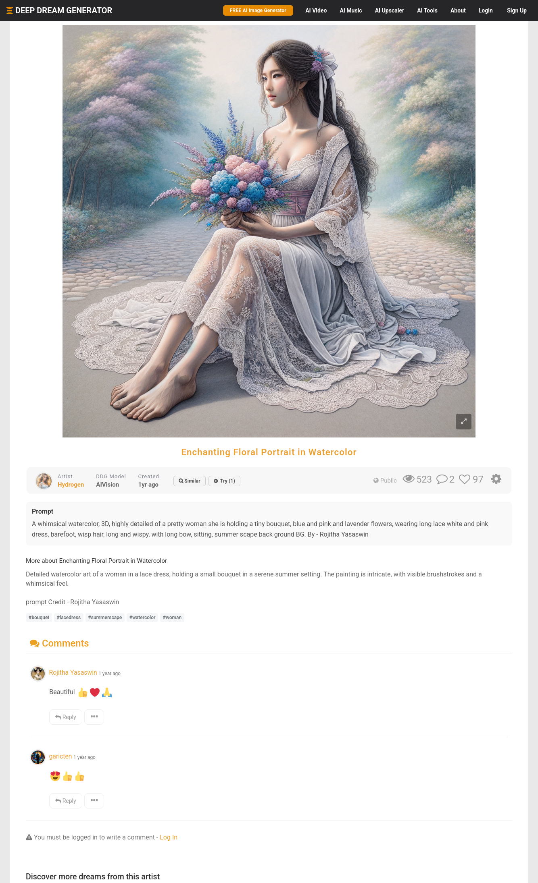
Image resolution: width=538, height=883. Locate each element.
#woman (172, 617)
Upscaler (389, 10)
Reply (65, 717)
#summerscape (105, 617)
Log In (168, 837)
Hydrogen (71, 484)
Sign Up (517, 10)
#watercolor (142, 617)
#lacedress (69, 617)
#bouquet (39, 617)
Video (316, 10)
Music (351, 10)
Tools (427, 10)
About (458, 10)
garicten (60, 756)
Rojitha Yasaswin (73, 672)
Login (486, 10)
